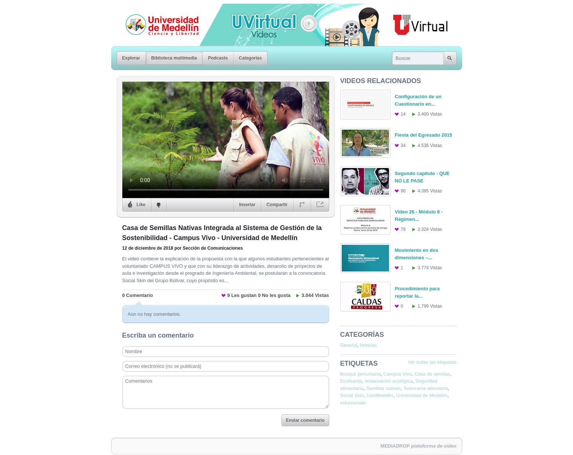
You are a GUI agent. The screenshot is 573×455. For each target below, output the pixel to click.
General (348, 345)
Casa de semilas (432, 374)
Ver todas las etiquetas (432, 362)
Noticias (368, 345)
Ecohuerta (351, 381)
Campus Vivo (397, 374)
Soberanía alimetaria (426, 388)
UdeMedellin (379, 395)
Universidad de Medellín (156, 9)
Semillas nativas (383, 388)
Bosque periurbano (360, 374)
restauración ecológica (389, 381)
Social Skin (352, 395)
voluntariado (353, 403)
